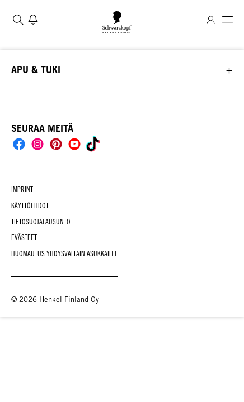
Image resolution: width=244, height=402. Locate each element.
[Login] (210, 20)
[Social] (19, 144)
